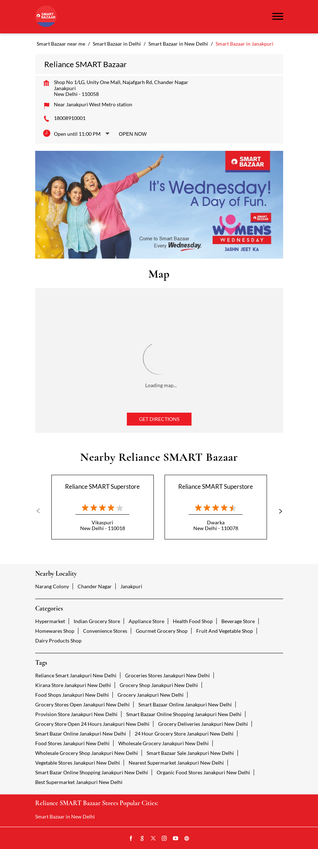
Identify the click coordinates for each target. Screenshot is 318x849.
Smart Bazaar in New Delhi (65, 816)
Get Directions (159, 419)
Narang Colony (52, 586)
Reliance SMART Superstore (102, 486)
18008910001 (70, 118)
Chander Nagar (95, 586)
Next (277, 511)
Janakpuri (131, 586)
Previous (41, 511)
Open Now (133, 134)
